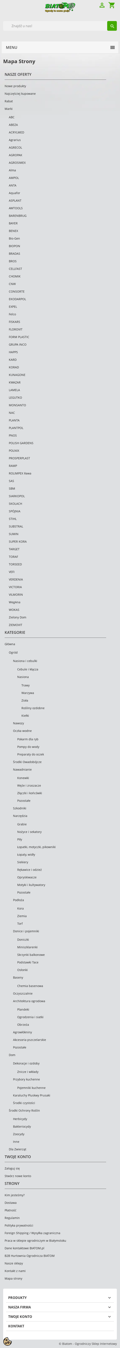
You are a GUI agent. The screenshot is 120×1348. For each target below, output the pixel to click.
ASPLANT (15, 200)
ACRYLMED (16, 132)
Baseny (18, 977)
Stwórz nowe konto (18, 1176)
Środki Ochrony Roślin (24, 1110)
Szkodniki (19, 808)
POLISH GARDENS (21, 443)
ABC (12, 117)
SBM (12, 488)
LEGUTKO (15, 398)
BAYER (13, 223)
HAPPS (13, 352)
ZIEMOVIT (15, 625)
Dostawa (11, 1203)
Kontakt (16, 1326)
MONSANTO (17, 405)
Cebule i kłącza (27, 669)
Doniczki (23, 940)
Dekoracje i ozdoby (26, 1063)
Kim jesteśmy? (15, 1195)
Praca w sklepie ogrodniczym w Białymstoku (35, 1241)
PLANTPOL (16, 428)
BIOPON (14, 246)
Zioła (24, 700)
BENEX (13, 231)
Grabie (22, 824)
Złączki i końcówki (29, 793)
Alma (12, 170)
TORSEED (15, 564)
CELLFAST (15, 269)
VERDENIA (16, 579)
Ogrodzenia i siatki (30, 1017)
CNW (12, 284)
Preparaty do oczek (30, 754)
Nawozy (18, 723)
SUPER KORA (18, 541)
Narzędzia (20, 816)
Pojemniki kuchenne (31, 1088)
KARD (13, 360)
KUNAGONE (17, 375)
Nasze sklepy (14, 1263)
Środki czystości (24, 1103)
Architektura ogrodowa (29, 1001)
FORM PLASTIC (19, 337)
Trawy (25, 685)
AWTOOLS (16, 208)
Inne (16, 1142)
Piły (19, 839)
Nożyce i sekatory (29, 832)
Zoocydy (18, 1134)
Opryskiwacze (27, 877)
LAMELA (14, 390)
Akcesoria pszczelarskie (29, 1040)
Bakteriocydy (22, 1126)
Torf (20, 924)
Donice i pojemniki (26, 931)
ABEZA (13, 125)
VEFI (12, 572)
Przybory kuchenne (26, 1079)
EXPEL (13, 307)
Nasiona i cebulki (25, 661)
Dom (12, 1055)
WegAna (14, 602)
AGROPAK (15, 155)
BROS (13, 261)
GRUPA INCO (17, 344)
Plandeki (23, 1009)
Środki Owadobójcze (27, 762)
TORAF (13, 557)
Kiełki (25, 716)
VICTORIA (15, 587)
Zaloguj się (12, 1168)
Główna (10, 644)
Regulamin (12, 1218)
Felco (12, 314)
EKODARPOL (17, 299)
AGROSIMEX (17, 163)
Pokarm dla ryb (27, 739)
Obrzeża (23, 1025)
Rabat (9, 101)
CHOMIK (15, 276)
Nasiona (23, 677)
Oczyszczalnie (23, 993)
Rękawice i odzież (29, 870)
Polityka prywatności (19, 1225)
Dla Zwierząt (17, 1149)
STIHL (13, 519)
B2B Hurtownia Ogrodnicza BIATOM (30, 1256)
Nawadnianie (22, 769)
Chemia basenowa (30, 986)
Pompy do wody (28, 747)
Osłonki (22, 970)
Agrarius (15, 140)
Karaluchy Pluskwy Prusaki (31, 1095)
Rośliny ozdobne (33, 708)
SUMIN (13, 534)
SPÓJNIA (14, 511)
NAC (12, 413)
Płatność (10, 1210)
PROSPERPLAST (19, 458)
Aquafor (14, 193)
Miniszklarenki (27, 947)
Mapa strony (13, 1278)
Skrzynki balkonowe (31, 955)
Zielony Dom (17, 617)
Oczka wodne (22, 731)
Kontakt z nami (15, 1271)
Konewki (23, 778)
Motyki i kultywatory (31, 885)
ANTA (12, 185)
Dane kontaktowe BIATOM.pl (24, 1248)
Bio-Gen (14, 238)
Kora (20, 908)
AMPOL (14, 178)
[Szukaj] (60, 26)
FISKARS (14, 322)
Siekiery (22, 862)
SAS (11, 481)
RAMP (13, 466)
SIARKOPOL (17, 496)
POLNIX (14, 451)
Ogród (13, 652)
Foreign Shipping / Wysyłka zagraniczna (32, 1233)
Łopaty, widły (26, 854)
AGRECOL (15, 147)
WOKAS (14, 610)
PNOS (13, 435)
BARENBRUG (17, 216)
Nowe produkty (15, 86)
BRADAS (14, 254)
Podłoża (18, 900)
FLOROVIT (15, 329)
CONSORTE (17, 291)
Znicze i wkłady (27, 1072)
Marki (9, 109)
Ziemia (22, 916)
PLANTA (14, 420)
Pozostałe (23, 801)
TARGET (14, 549)
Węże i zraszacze (29, 785)
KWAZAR (15, 382)
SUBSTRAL (16, 526)
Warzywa (27, 693)
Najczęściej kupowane (20, 94)
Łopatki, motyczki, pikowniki (36, 847)
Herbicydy (20, 1119)
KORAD (14, 367)
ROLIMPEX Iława (20, 473)
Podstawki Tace (27, 962)
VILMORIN (16, 595)
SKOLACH (15, 504)
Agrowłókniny (22, 1032)
